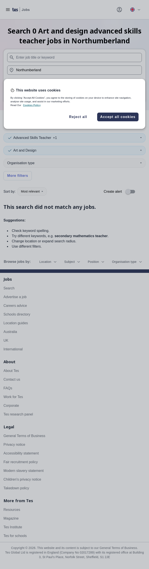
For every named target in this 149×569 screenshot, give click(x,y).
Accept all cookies (117, 117)
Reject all (78, 117)
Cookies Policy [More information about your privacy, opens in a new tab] (32, 105)
